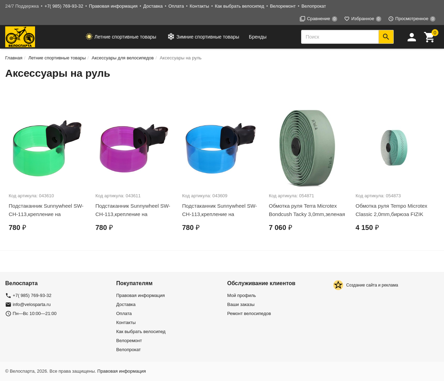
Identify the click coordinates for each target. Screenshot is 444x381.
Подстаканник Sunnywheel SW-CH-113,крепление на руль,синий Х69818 (219, 214)
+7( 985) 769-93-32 (63, 6)
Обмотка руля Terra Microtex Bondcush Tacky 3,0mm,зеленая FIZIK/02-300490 (307, 214)
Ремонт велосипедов (249, 313)
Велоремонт (283, 6)
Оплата (176, 6)
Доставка (153, 6)
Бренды (258, 37)
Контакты (199, 6)
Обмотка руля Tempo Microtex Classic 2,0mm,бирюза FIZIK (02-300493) (391, 214)
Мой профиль (241, 295)
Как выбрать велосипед (239, 6)
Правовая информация (113, 6)
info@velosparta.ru (32, 304)
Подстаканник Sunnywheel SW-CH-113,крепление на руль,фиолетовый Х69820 (132, 214)
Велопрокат (313, 6)
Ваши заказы (241, 304)
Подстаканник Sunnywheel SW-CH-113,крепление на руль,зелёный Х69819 (46, 214)
